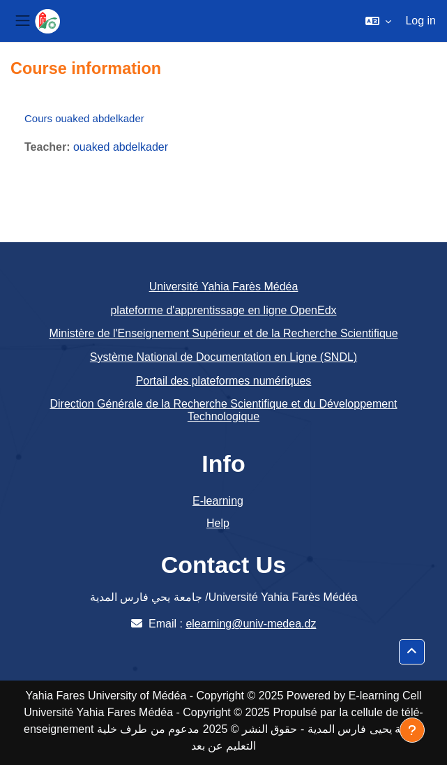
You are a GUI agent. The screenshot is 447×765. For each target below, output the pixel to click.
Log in (420, 21)
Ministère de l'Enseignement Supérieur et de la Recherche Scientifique (223, 333)
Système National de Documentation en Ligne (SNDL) (223, 357)
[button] (378, 21)
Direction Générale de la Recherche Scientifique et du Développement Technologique (223, 410)
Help (217, 523)
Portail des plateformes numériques (224, 381)
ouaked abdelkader (120, 147)
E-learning (217, 501)
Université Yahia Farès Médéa (223, 286)
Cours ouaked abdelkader (84, 118)
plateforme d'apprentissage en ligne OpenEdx (223, 310)
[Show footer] (412, 730)
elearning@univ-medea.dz (250, 624)
